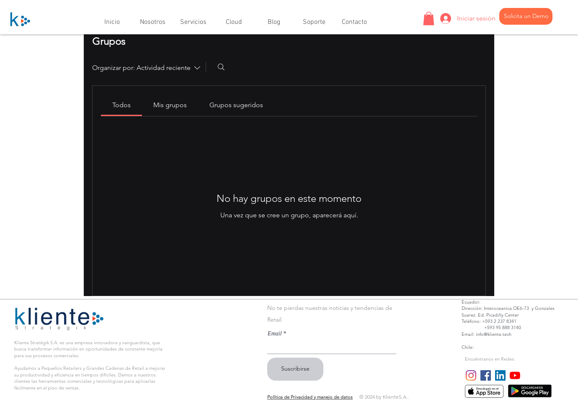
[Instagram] (471, 375)
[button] (152, 18)
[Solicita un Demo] (525, 16)
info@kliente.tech (493, 334)
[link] (121, 105)
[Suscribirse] (295, 369)
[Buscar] (221, 67)
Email (274, 334)
